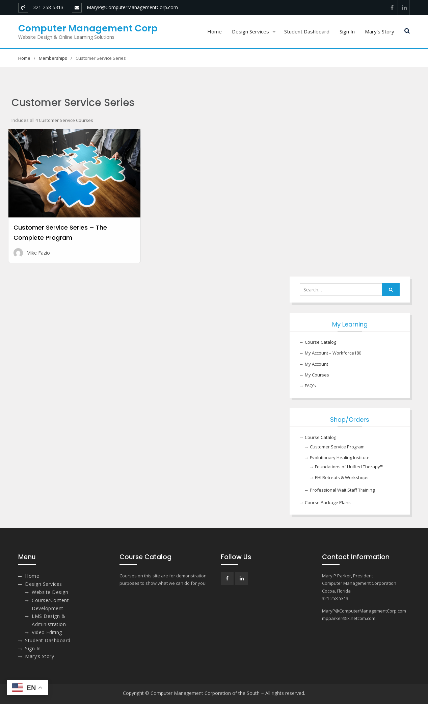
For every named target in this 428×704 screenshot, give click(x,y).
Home (214, 31)
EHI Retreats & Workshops (342, 477)
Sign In (347, 31)
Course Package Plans (328, 502)
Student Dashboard (306, 31)
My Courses (317, 375)
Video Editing (47, 632)
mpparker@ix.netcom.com (348, 618)
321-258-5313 (48, 7)
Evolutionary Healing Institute (340, 457)
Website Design (50, 592)
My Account (316, 364)
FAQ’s (310, 386)
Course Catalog (320, 342)
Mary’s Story (379, 31)
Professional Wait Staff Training (342, 490)
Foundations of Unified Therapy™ (349, 467)
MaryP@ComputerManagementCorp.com (132, 7)
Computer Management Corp (88, 28)
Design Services (250, 31)
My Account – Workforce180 (333, 353)
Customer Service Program (337, 447)
